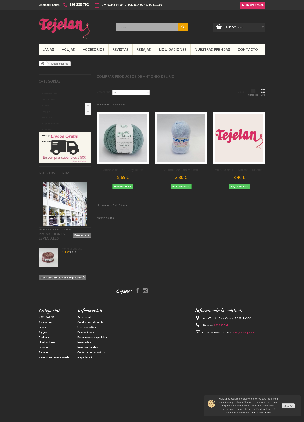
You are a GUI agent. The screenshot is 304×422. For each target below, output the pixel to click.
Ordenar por (104, 92)
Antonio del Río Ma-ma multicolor (239, 170)
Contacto (248, 49)
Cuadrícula (253, 92)
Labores (47, 129)
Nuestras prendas (212, 49)
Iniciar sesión (253, 5)
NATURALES (50, 93)
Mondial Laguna (72, 277)
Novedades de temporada (57, 141)
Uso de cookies (86, 367)
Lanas (48, 49)
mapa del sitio (85, 397)
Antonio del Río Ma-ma (181, 170)
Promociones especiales (62, 266)
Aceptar (288, 406)
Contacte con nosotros (91, 392)
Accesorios (93, 49)
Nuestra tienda (54, 191)
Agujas (68, 49)
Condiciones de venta (90, 362)
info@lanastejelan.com (245, 372)
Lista (263, 92)
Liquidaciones (173, 49)
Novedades (84, 382)
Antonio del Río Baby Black (123, 170)
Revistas (120, 49)
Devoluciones (85, 372)
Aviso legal (84, 357)
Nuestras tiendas (87, 387)
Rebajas (143, 49)
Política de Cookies (261, 412)
